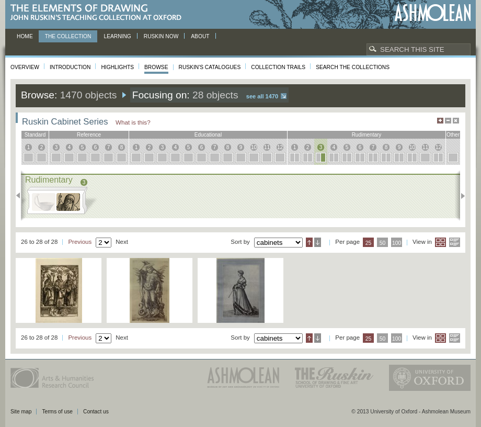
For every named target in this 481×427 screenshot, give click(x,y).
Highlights (117, 67)
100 (396, 243)
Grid (440, 242)
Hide (456, 120)
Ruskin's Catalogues (210, 67)
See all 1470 (262, 96)
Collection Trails (278, 67)
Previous (21, 195)
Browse (156, 67)
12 (280, 147)
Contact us (96, 411)
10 (254, 147)
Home (25, 36)
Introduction (70, 67)
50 (383, 243)
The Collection (68, 36)
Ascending (309, 242)
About (200, 36)
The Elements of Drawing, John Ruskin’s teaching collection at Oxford (99, 12)
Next (459, 195)
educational (208, 135)
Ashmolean (433, 12)
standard (35, 135)
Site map (20, 411)
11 (267, 147)
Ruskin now (161, 36)
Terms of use (57, 411)
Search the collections (353, 67)
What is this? (133, 122)
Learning (117, 36)
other (453, 135)
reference (89, 135)
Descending (317, 242)
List (454, 242)
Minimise (448, 120)
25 (368, 243)
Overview (24, 67)
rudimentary (367, 135)
